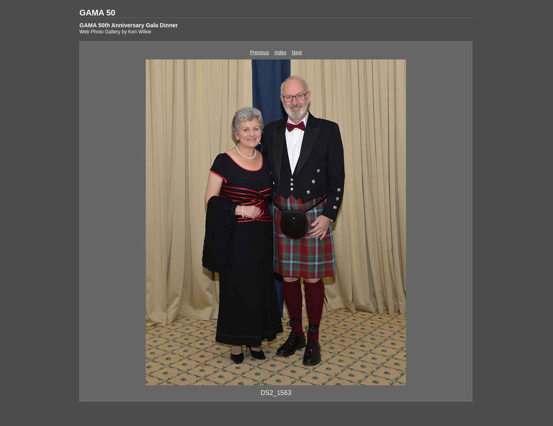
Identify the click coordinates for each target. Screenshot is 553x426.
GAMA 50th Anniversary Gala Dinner (128, 25)
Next (297, 52)
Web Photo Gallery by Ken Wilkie (115, 32)
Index (280, 52)
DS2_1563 (276, 392)
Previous (259, 52)
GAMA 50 (97, 12)
